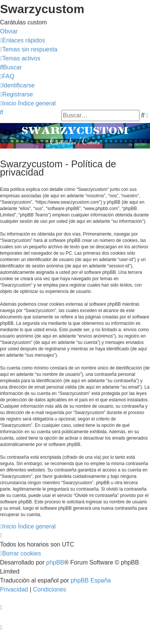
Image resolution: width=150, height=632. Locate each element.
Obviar (9, 31)
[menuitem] (29, 49)
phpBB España (91, 580)
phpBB (55, 562)
